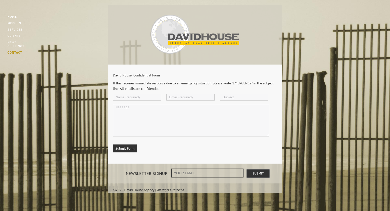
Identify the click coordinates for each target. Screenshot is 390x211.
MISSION (14, 23)
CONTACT (14, 53)
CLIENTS (14, 36)
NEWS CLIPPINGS (15, 44)
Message (191, 123)
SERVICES (15, 30)
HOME (12, 17)
